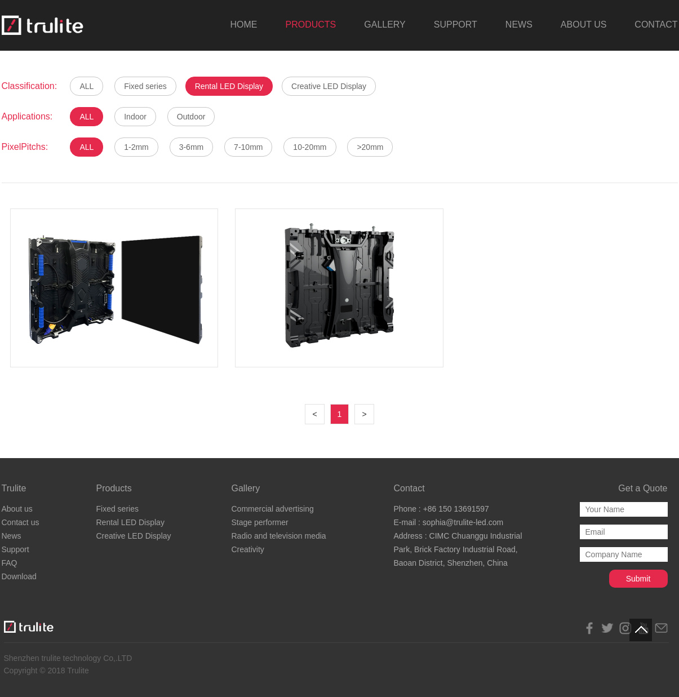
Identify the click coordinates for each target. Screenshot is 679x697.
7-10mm (248, 147)
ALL (86, 86)
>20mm (370, 147)
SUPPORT (455, 24)
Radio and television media (279, 535)
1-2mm (136, 147)
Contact (409, 488)
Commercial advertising (273, 508)
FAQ (9, 562)
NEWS (518, 24)
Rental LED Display (229, 86)
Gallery (246, 488)
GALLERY (385, 24)
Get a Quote (642, 488)
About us (17, 508)
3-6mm (191, 147)
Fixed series (145, 86)
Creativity (248, 549)
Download (19, 576)
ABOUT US (584, 24)
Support (15, 549)
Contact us (20, 522)
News (11, 535)
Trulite (14, 488)
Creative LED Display (328, 86)
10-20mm (309, 147)
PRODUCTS (310, 24)
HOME (243, 24)
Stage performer (260, 522)
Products (114, 488)
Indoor (135, 116)
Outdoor (191, 116)
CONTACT (655, 24)
